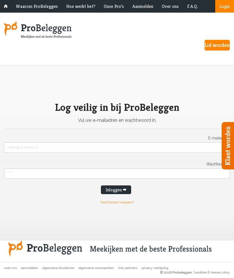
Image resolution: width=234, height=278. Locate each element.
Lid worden (217, 45)
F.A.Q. (192, 6)
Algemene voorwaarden (96, 268)
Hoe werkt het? (80, 6)
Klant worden (228, 145)
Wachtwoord (218, 164)
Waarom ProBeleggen (37, 6)
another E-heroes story (212, 272)
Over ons (170, 6)
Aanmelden (142, 6)
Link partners (127, 268)
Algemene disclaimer (58, 268)
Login (224, 6)
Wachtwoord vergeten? (117, 202)
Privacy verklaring (155, 268)
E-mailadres (219, 138)
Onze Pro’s (114, 6)
